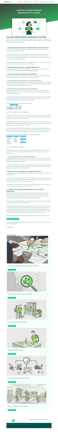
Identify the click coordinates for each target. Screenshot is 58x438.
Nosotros (20, 1)
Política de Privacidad (39, 425)
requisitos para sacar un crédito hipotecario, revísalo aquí (28, 70)
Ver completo (12, 269)
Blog (32, 1)
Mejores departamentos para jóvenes (16, 350)
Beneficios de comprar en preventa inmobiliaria (18, 406)
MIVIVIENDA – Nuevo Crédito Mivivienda (21, 112)
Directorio (36, 1)
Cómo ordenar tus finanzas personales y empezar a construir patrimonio (23, 266)
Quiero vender (51, 1)
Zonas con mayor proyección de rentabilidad (17, 322)
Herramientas (26, 1)
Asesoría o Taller (43, 1)
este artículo (36, 77)
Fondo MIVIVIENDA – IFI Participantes (18, 147)
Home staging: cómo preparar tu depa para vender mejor (20, 294)
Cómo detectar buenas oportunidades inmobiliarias (19, 378)
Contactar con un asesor (13, 219)
